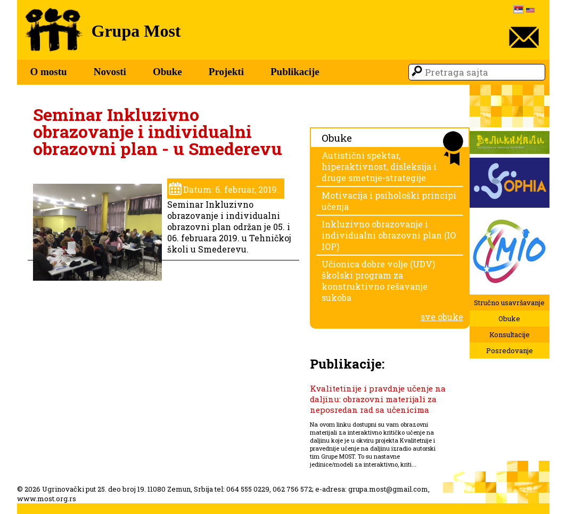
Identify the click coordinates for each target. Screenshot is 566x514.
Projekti (226, 71)
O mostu (48, 71)
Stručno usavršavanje (509, 302)
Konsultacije (509, 334)
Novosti (110, 71)
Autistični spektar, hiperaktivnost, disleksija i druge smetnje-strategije (379, 166)
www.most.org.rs (46, 498)
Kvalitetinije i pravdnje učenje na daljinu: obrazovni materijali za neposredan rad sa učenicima (378, 399)
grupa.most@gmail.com (388, 489)
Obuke (167, 71)
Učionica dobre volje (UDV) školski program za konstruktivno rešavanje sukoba (378, 280)
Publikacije (294, 71)
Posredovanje (509, 350)
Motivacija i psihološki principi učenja (389, 201)
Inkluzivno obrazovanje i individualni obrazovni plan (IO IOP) (389, 235)
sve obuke (442, 316)
